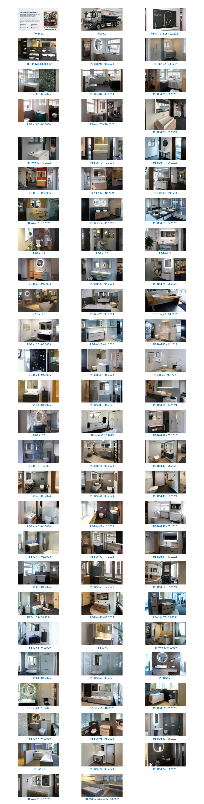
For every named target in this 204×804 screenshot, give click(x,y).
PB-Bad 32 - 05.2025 (102, 374)
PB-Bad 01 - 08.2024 (102, 63)
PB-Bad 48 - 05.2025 (165, 526)
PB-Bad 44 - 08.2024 (102, 496)
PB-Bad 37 (39, 435)
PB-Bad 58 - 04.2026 (39, 647)
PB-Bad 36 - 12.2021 (165, 405)
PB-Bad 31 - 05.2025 (39, 374)
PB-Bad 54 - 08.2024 (165, 587)
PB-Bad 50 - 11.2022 (102, 556)
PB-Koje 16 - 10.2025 (38, 223)
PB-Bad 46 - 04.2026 (39, 526)
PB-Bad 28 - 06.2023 (39, 344)
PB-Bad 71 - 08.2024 (102, 769)
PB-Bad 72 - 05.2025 (165, 769)
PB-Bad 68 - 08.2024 (102, 738)
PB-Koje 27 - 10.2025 (165, 314)
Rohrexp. (39, 33)
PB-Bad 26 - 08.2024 (102, 314)
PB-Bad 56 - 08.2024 (102, 617)
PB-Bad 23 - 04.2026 (102, 283)
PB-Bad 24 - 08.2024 (165, 283)
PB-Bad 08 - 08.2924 (165, 132)
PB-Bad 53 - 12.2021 (102, 587)
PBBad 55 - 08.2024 (38, 617)
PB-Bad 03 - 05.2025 (39, 94)
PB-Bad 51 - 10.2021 (165, 556)
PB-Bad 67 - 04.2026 (39, 738)
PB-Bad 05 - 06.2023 (165, 94)
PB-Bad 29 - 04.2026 (102, 344)
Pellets (102, 33)
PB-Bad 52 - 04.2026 (39, 587)
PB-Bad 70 (39, 769)
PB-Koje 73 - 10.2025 (38, 799)
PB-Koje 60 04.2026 (165, 647)
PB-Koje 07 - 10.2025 (102, 124)
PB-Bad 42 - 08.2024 (165, 465)
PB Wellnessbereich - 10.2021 (102, 799)
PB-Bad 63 (165, 678)
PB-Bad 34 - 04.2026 (39, 405)
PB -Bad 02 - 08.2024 (165, 63)
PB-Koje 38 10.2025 (102, 435)
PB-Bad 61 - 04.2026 (39, 678)
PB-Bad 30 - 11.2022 (165, 344)
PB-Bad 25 (39, 314)
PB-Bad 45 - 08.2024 (165, 496)
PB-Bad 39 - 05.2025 (165, 435)
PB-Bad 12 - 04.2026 (39, 192)
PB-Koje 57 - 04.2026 (165, 617)
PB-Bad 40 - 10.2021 (39, 465)
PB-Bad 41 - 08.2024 (102, 465)
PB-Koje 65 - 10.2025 (102, 708)
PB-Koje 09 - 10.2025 (38, 162)
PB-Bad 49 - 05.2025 (39, 556)
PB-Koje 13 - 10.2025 (102, 192)
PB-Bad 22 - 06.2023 (39, 283)
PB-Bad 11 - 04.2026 (165, 162)
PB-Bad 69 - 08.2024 (165, 738)
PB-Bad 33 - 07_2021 (165, 374)
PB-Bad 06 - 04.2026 (39, 124)
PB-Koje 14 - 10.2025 (165, 192)
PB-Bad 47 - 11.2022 (102, 526)
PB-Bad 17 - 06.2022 (102, 223)
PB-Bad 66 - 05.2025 (165, 708)
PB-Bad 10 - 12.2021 (102, 162)
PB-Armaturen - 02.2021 (165, 33)
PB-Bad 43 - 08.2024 (39, 496)
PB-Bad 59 (102, 647)
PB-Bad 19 (39, 253)
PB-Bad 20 (102, 253)
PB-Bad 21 (165, 253)
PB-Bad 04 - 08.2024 (102, 94)
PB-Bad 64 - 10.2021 (39, 708)
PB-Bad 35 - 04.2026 (102, 405)
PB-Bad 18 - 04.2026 (165, 223)
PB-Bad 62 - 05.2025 (102, 678)
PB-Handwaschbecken (39, 63)
